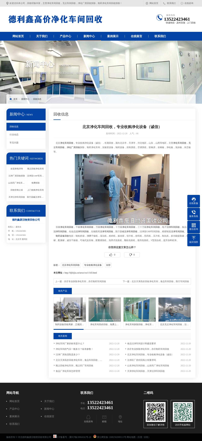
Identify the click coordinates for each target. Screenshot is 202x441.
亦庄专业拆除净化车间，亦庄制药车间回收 (85, 281)
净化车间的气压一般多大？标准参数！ (74, 349)
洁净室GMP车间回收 (35, 176)
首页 (15, 99)
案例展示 (113, 36)
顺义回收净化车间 (35, 168)
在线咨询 (188, 3)
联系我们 (171, 3)
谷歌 (146, 437)
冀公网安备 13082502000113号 (111, 437)
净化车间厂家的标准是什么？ (70, 343)
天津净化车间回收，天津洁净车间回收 (146, 371)
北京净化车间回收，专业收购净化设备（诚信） (150, 354)
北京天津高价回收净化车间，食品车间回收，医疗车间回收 (160, 281)
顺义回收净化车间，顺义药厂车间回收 (74, 365)
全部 (108, 265)
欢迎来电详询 (17, 168)
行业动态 (14, 134)
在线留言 (136, 36)
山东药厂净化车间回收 (16, 183)
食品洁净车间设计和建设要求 (141, 343)
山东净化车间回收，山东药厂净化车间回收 (148, 365)
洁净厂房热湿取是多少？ (68, 354)
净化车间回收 (66, 143)
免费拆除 (35, 183)
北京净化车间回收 (71, 265)
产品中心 (65, 36)
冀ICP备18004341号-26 (80, 437)
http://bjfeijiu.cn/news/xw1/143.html (81, 273)
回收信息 (37, 99)
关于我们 (42, 36)
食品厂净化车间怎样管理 (68, 371)
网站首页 (153, 3)
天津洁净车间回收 (17, 197)
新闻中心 (89, 36)
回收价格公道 (17, 190)
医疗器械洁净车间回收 (35, 197)
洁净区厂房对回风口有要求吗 (141, 360)
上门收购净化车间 (35, 190)
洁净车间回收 (173, 227)
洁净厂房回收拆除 (17, 176)
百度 (140, 437)
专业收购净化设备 (93, 265)
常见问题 (14, 142)
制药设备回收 (62, 236)
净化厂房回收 (73, 147)
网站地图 (131, 437)
